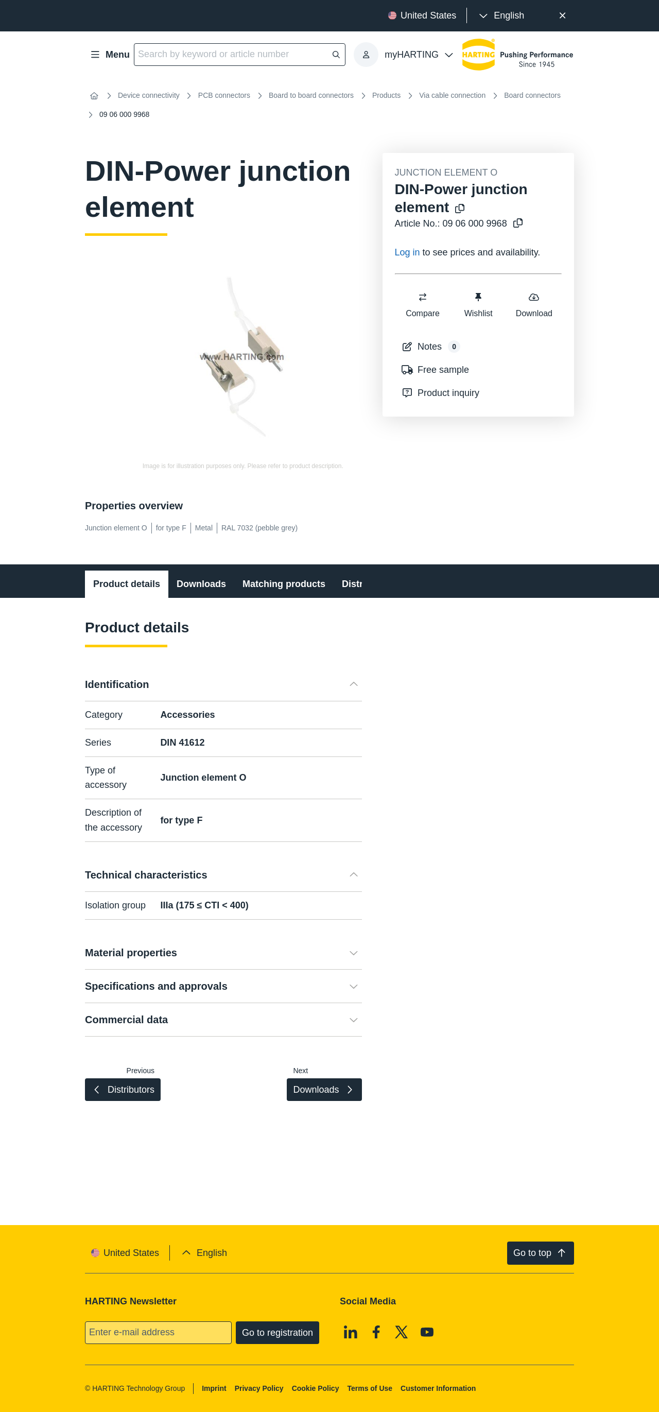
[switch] (422, 297)
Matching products (283, 584)
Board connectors (532, 95)
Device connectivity (149, 95)
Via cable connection (452, 95)
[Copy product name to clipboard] (457, 209)
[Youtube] (427, 1331)
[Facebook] (376, 1331)
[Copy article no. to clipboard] (516, 223)
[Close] (562, 15)
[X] (401, 1331)
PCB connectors (224, 95)
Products (386, 95)
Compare (423, 304)
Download (533, 304)
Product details (126, 584)
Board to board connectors (311, 95)
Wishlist (478, 304)
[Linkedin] (350, 1331)
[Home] (94, 96)
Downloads (201, 584)
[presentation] (500, 15)
